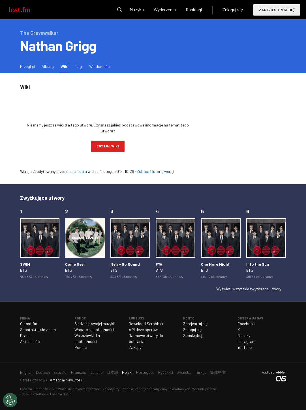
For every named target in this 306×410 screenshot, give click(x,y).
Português (145, 372)
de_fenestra (76, 171)
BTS (23, 270)
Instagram (246, 341)
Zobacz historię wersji (155, 171)
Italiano (96, 372)
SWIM (25, 264)
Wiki (66, 66)
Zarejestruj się (277, 9)
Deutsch (43, 372)
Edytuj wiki (108, 146)
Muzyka (137, 9)
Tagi (79, 66)
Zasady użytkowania (118, 389)
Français (78, 372)
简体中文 (218, 372)
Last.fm (26, 10)
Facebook (246, 323)
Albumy (48, 66)
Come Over (75, 264)
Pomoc (80, 347)
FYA (159, 264)
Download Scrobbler (146, 323)
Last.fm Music (61, 394)
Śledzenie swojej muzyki (94, 323)
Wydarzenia (165, 9)
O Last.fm (28, 323)
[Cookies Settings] (10, 400)
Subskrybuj (192, 335)
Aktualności (30, 341)
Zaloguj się (232, 9)
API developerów (143, 329)
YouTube (244, 347)
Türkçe (200, 372)
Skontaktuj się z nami (38, 329)
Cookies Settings (35, 394)
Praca (25, 335)
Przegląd (27, 66)
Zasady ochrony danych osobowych (162, 389)
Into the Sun (257, 264)
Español (60, 372)
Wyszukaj (119, 9)
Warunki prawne (204, 389)
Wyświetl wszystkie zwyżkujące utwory (248, 288)
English (26, 372)
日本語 (112, 372)
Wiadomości (99, 66)
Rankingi (194, 9)
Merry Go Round (125, 264)
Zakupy (135, 347)
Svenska (184, 372)
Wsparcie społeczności (94, 329)
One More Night (215, 264)
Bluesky (243, 335)
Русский (165, 372)
